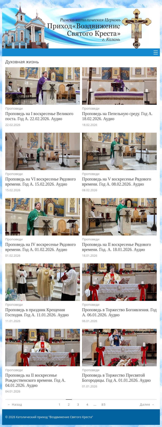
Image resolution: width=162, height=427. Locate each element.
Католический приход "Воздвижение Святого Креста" (54, 417)
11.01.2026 (12, 321)
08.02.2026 (89, 190)
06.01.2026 (89, 321)
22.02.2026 (12, 125)
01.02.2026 (12, 255)
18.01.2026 (89, 255)
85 (103, 404)
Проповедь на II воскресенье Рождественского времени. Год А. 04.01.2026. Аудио (35, 380)
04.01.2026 (12, 391)
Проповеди (14, 108)
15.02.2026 (12, 190)
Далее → (147, 404)
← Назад (14, 404)
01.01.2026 (89, 386)
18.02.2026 (89, 125)
